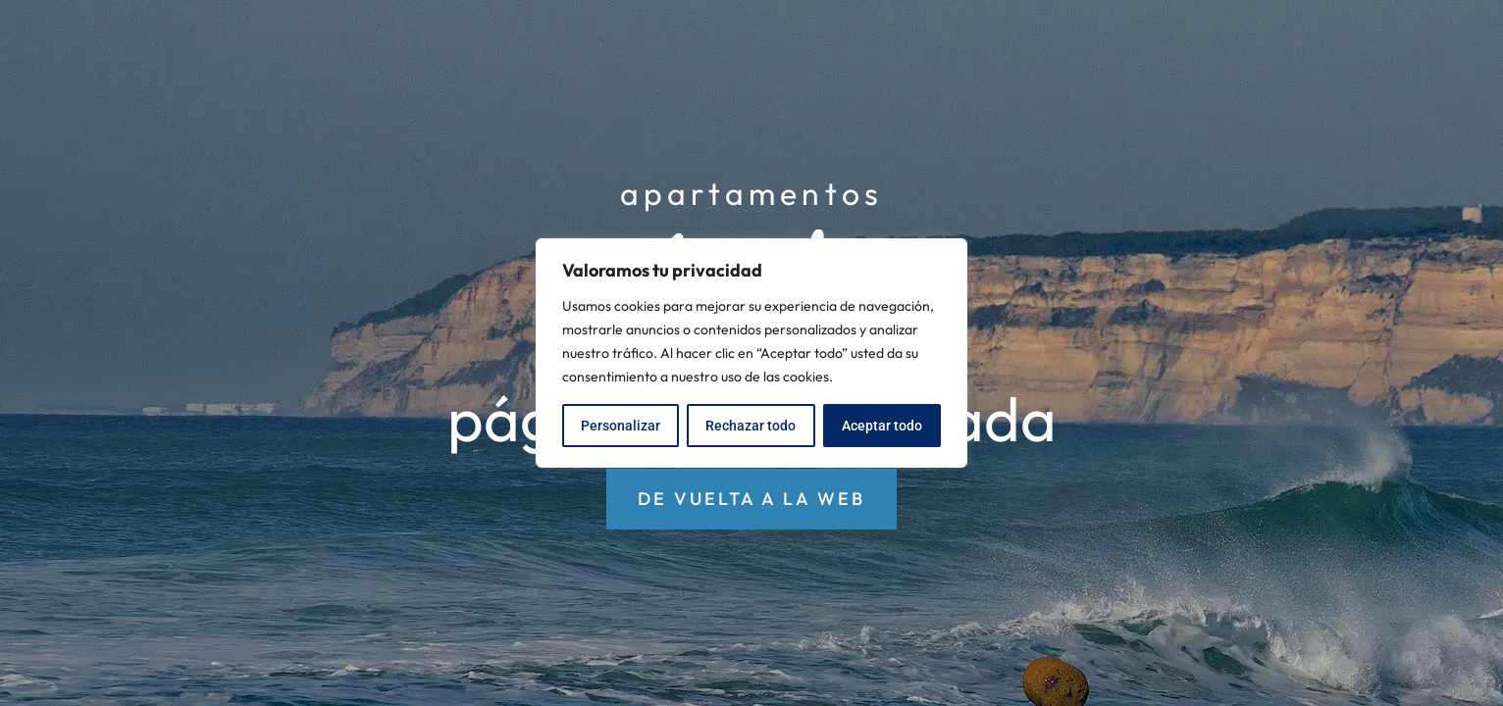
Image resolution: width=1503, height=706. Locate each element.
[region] (751, 353)
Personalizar (620, 425)
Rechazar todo (750, 425)
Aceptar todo (882, 425)
